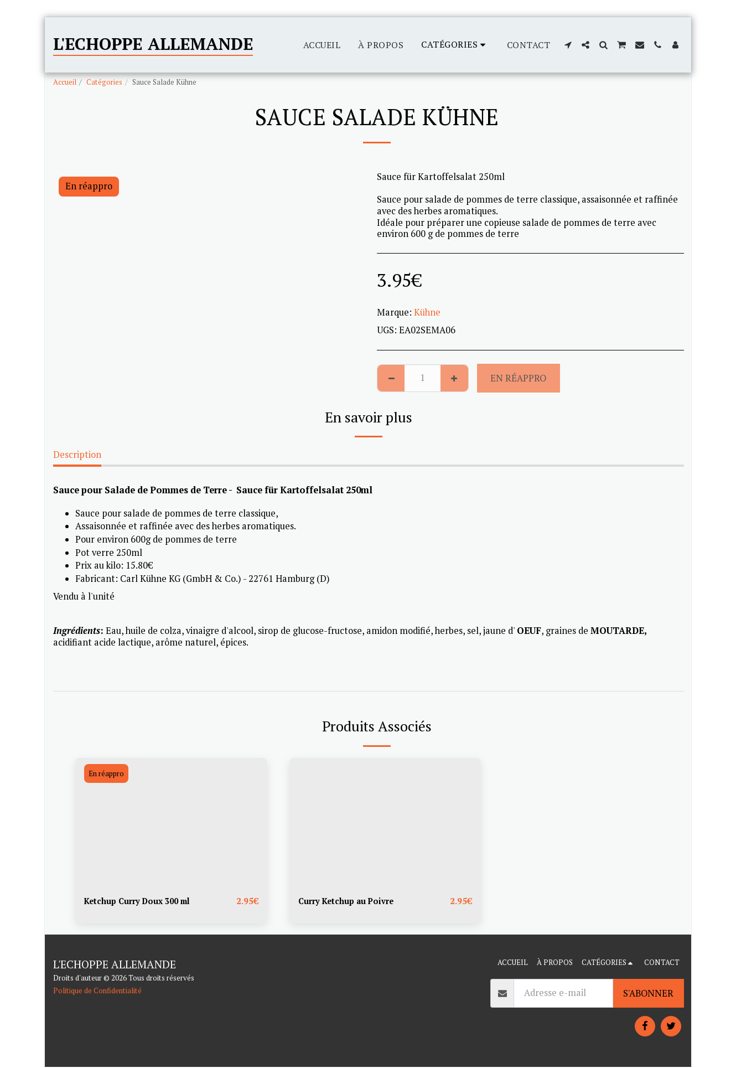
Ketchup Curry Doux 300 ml (143, 901)
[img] (171, 822)
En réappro (518, 378)
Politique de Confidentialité (97, 992)
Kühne (427, 312)
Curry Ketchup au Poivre (351, 901)
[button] (567, 44)
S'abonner (648, 994)
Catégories (104, 82)
